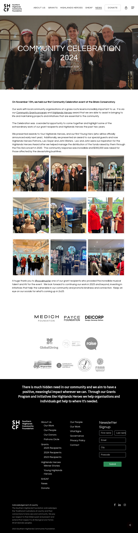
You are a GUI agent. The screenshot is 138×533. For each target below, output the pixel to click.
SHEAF (45, 479)
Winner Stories (52, 465)
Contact (74, 445)
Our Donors (50, 434)
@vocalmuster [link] (43, 281)
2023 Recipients (52, 457)
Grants (45, 444)
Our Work (49, 425)
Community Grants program (31, 112)
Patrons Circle (51, 439)
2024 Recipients (52, 452)
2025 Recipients (52, 448)
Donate (45, 488)
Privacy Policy (77, 440)
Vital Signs (75, 431)
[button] (132, 7)
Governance (77, 436)
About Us (46, 422)
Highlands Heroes (62, 112)
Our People (50, 430)
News (69, 39)
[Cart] (126, 7)
